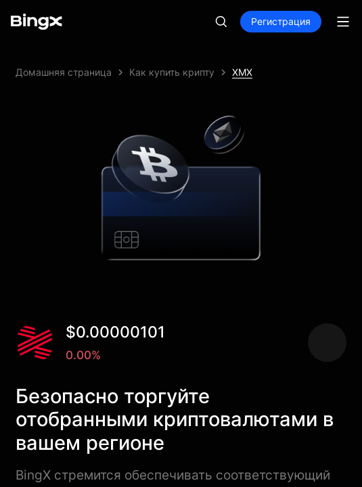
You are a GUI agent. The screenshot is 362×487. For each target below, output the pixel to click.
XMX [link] (242, 72)
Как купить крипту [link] (171, 72)
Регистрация (281, 21)
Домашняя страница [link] (64, 72)
